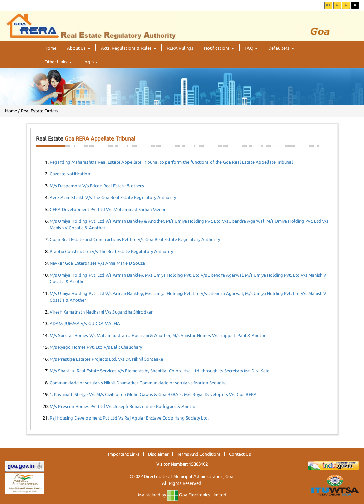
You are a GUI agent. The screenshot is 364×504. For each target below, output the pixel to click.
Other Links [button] (58, 61)
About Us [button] (78, 47)
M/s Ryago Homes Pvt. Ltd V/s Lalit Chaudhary (96, 347)
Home (50, 47)
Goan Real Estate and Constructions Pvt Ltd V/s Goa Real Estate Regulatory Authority (135, 239)
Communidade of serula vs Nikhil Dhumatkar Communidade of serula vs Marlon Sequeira (138, 382)
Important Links (124, 454)
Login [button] (90, 61)
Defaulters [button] (281, 47)
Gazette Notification (70, 173)
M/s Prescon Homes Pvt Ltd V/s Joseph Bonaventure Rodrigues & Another (124, 406)
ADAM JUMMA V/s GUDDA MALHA (85, 323)
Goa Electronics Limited (196, 494)
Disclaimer (158, 454)
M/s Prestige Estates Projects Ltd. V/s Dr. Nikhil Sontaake (106, 359)
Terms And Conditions (199, 454)
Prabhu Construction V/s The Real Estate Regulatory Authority (111, 251)
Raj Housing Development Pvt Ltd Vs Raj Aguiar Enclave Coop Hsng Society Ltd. (129, 417)
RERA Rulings (180, 47)
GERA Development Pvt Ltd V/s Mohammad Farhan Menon (108, 209)
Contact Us (240, 454)
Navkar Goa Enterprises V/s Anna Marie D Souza (97, 263)
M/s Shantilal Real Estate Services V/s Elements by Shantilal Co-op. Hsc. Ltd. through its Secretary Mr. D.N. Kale (159, 370)
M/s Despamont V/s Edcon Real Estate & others (97, 185)
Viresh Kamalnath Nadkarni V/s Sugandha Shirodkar (101, 311)
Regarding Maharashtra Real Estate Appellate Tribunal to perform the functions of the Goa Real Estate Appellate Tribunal (171, 162)
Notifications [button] (219, 47)
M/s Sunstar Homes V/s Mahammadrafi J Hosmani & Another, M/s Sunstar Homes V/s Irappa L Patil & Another (159, 335)
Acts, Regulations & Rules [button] (128, 47)
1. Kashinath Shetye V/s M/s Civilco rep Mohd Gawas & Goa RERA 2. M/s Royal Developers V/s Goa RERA (153, 394)
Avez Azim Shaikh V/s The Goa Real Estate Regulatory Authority (113, 197)
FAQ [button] (251, 47)
